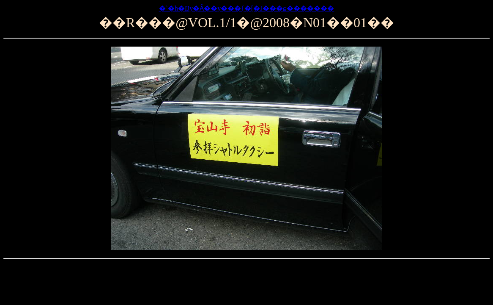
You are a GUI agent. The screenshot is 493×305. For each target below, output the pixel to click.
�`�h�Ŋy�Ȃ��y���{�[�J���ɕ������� (246, 8)
